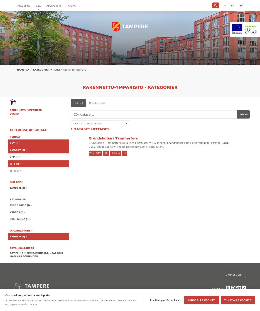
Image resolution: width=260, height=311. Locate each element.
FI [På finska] (225, 5)
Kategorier (41, 69)
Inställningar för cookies (164, 300)
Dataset (78, 103)
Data (38, 5)
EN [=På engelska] (232, 5)
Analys (72, 5)
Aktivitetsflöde (97, 103)
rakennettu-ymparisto (70, 69)
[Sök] (215, 5)
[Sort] (100, 123)
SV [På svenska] (241, 5)
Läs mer (33, 304)
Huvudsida (23, 5)
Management (233, 274)
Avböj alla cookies (201, 300)
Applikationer (54, 5)
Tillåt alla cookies (237, 300)
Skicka (243, 114)
